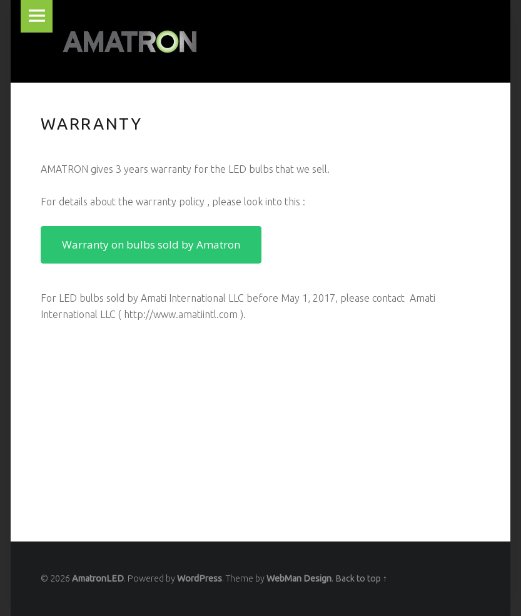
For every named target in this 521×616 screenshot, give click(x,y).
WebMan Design (298, 578)
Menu (37, 16)
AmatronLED (98, 578)
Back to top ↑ (361, 578)
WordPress (199, 578)
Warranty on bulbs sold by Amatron (151, 244)
